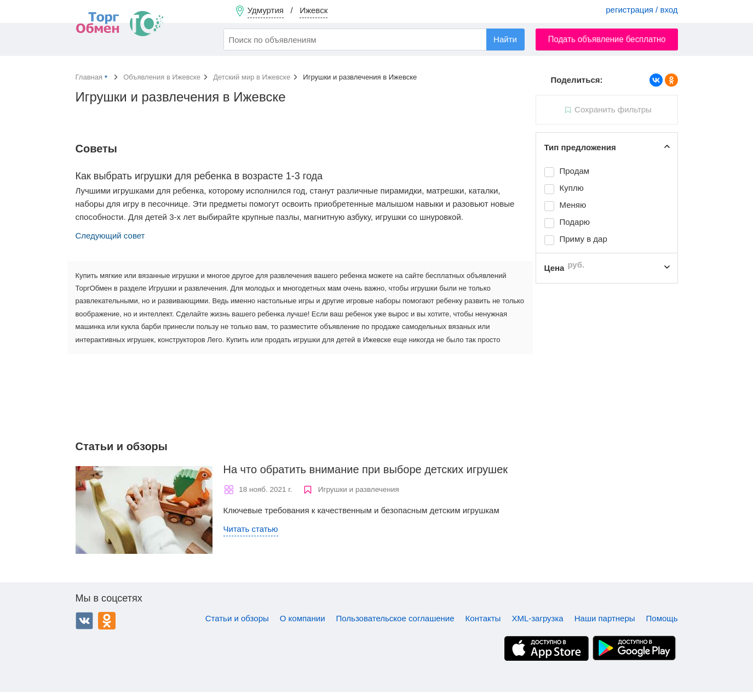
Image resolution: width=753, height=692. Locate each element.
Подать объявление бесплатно (606, 39)
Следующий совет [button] (110, 235)
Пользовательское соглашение (395, 618)
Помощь (662, 618)
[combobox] (374, 39)
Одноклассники (107, 620)
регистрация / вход (641, 9)
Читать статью (250, 529)
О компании (302, 618)
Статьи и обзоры (237, 618)
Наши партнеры (604, 618)
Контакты (483, 618)
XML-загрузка (537, 618)
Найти (505, 39)
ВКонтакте (84, 620)
